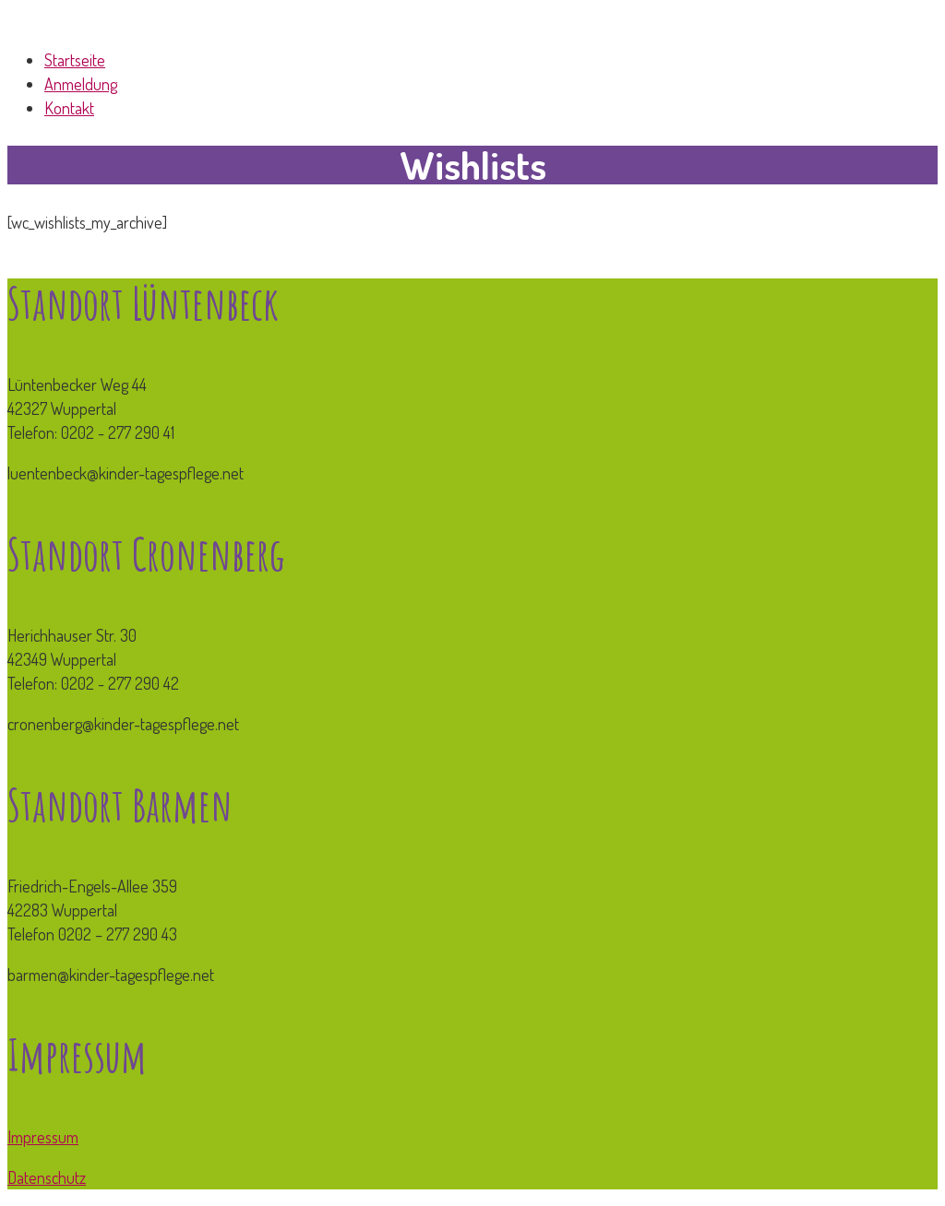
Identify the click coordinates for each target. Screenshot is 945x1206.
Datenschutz (46, 1177)
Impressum (42, 1137)
